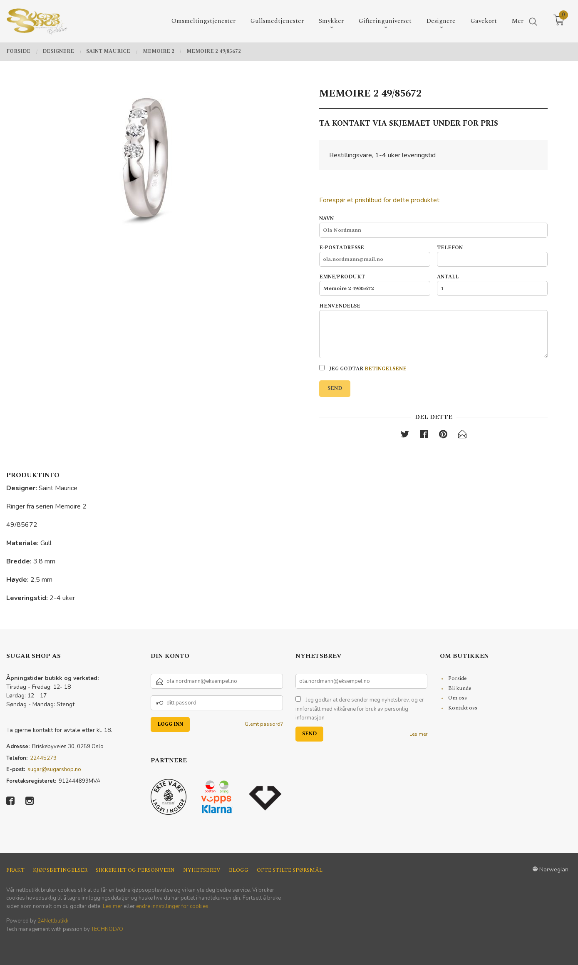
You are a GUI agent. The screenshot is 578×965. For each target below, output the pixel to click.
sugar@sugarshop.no (54, 769)
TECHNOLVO (107, 929)
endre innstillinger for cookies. (173, 906)
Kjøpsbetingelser (60, 870)
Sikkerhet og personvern (135, 870)
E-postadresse (374, 255)
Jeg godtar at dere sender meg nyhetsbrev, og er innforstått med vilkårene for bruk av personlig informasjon (359, 709)
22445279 (43, 758)
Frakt (15, 870)
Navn (433, 226)
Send (334, 388)
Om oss (457, 698)
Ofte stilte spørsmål (289, 870)
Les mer (418, 734)
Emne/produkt (374, 284)
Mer (517, 21)
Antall (492, 284)
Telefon (492, 255)
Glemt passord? (264, 724)
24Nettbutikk (52, 921)
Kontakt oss (462, 708)
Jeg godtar (363, 369)
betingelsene (386, 369)
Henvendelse (433, 330)
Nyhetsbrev (202, 870)
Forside (457, 678)
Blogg (238, 870)
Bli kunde (459, 688)
